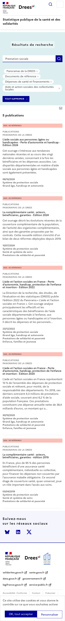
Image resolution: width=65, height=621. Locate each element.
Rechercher (50, 4)
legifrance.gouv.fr (13, 585)
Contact (36, 593)
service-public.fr (38, 585)
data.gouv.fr (10, 578)
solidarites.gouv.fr (13, 572)
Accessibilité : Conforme (15, 593)
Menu (60, 4)
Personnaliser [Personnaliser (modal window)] (49, 614)
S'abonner (50, 593)
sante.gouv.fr (36, 572)
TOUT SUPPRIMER (14, 98)
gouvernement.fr (32, 578)
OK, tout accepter (21, 614)
